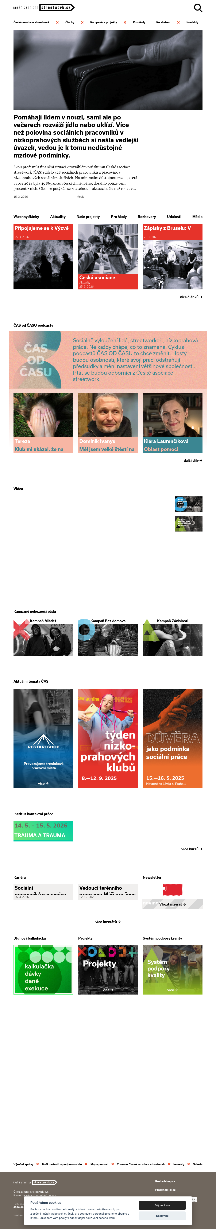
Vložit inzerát (172, 1042)
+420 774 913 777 (23, 1203)
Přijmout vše (162, 1205)
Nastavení (162, 1215)
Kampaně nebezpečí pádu (35, 682)
